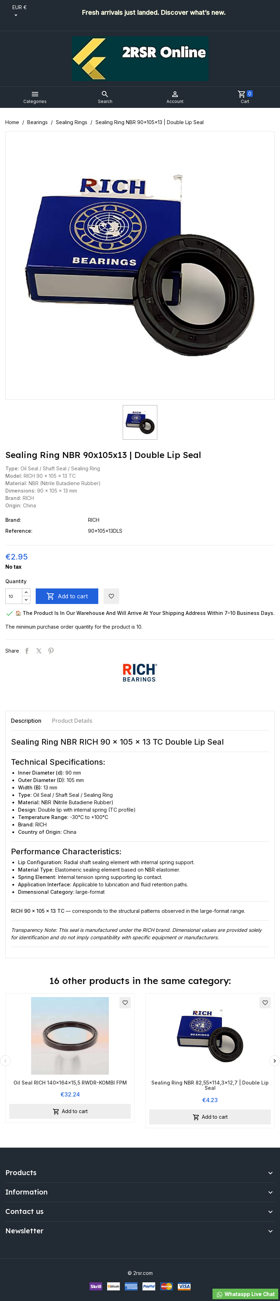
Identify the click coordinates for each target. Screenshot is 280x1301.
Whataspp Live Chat (245, 1294)
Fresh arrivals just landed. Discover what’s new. (154, 12)
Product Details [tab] (72, 720)
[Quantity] (13, 596)
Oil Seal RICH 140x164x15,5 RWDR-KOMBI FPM (70, 1083)
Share (27, 651)
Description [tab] (26, 720)
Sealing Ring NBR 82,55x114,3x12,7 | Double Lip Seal (210, 1085)
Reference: (19, 531)
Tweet (39, 651)
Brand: (13, 520)
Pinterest (51, 651)
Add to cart (67, 596)
